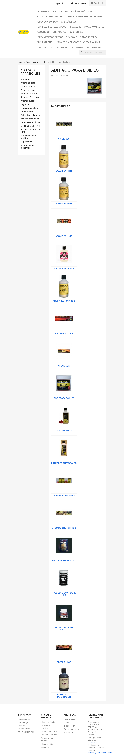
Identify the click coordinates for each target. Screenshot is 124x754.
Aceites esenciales (30, 118)
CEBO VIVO (42, 47)
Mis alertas (68, 732)
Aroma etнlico (28, 90)
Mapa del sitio (47, 744)
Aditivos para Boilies (31, 72)
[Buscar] (92, 52)
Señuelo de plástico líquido (75, 11)
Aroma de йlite (28, 83)
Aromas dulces (28, 100)
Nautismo (71, 37)
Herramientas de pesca (50, 37)
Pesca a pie (75, 26)
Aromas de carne (29, 93)
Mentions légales (48, 722)
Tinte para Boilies (29, 108)
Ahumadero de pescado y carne (84, 16)
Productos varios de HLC (30, 130)
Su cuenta (70, 715)
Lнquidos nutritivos (30, 122)
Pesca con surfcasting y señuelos (57, 21)
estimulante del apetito (28, 137)
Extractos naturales (30, 115)
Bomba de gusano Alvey (50, 16)
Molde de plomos (46, 11)
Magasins (45, 747)
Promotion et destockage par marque (78, 42)
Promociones (24, 728)
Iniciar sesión (69, 726)
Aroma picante (28, 86)
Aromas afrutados (30, 97)
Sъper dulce (26, 141)
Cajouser (25, 104)
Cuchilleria (76, 32)
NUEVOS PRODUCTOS (61, 47)
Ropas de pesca (89, 37)
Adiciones (25, 79)
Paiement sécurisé (49, 735)
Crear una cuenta (71, 729)
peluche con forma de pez (51, 32)
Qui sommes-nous (49, 731)
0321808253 (93, 742)
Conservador (27, 111)
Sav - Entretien (45, 42)
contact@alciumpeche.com (100, 752)
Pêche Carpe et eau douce (51, 26)
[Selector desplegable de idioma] (60, 3)
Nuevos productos (26, 732)
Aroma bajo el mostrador (27, 146)
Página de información (88, 47)
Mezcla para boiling (30, 126)
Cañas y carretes (94, 26)
